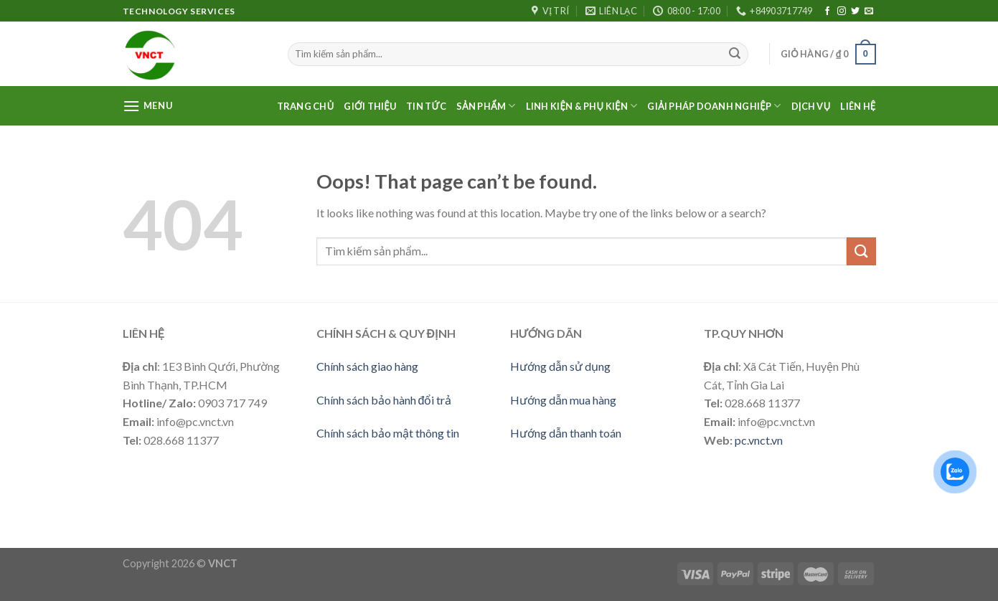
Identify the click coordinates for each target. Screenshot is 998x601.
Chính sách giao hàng (367, 366)
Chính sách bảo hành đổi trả (384, 400)
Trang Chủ (305, 106)
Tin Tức (426, 106)
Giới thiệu (370, 106)
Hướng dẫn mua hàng (563, 400)
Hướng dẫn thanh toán (565, 433)
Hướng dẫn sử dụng (560, 366)
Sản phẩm (486, 106)
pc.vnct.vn (759, 440)
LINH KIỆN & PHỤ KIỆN (582, 106)
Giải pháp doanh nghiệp (714, 106)
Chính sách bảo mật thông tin (387, 433)
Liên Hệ (857, 106)
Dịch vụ (811, 106)
